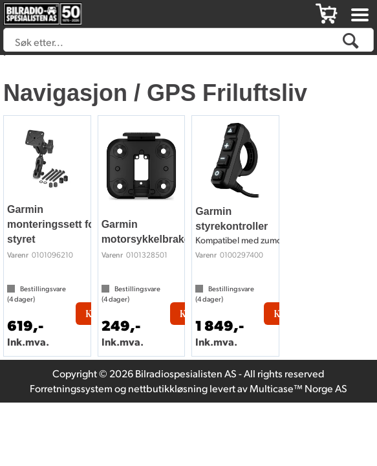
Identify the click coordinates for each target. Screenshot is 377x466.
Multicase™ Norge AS (298, 388)
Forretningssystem (71, 388)
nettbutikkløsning (168, 388)
